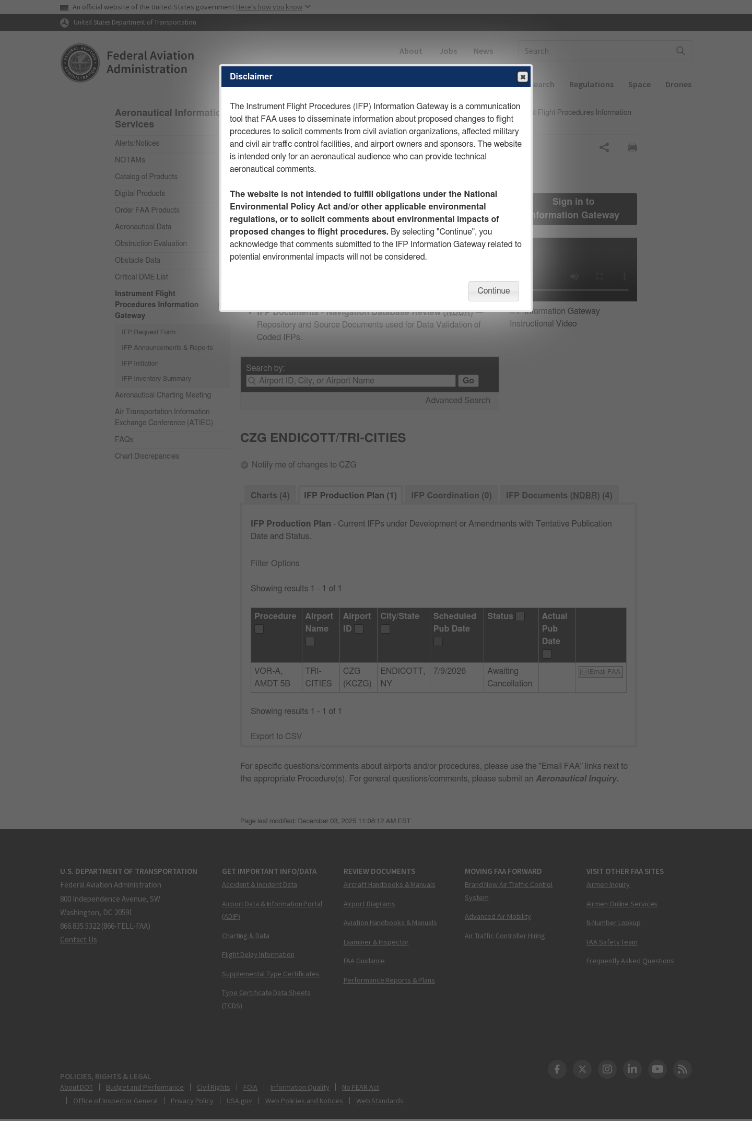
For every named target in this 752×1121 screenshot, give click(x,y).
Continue (493, 291)
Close (522, 77)
